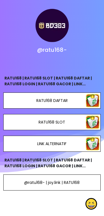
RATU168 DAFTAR (52, 100)
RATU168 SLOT (52, 122)
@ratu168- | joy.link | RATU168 (52, 182)
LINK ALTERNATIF (52, 143)
